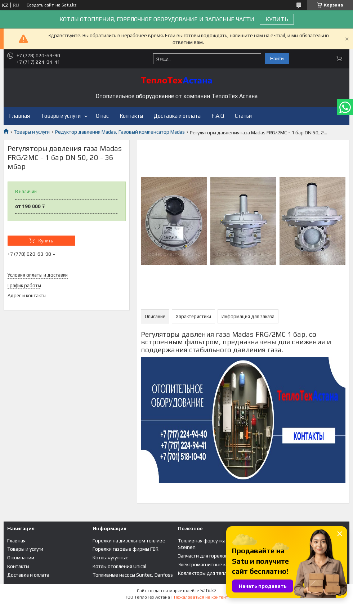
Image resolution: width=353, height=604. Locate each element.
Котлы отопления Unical (119, 566)
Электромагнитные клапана (209, 564)
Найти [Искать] (277, 58)
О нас (102, 116)
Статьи (243, 116)
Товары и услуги (61, 116)
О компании (20, 557)
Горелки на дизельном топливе (129, 540)
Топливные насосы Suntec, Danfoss (133, 575)
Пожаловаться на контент (201, 597)
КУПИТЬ (276, 19)
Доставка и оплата (177, 116)
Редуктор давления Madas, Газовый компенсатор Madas (120, 132)
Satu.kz (208, 590)
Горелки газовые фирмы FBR (125, 549)
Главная (19, 116)
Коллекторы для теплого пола (212, 573)
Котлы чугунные (111, 557)
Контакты (131, 116)
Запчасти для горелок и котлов (213, 556)
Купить (45, 240)
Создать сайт (40, 5)
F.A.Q (217, 116)
